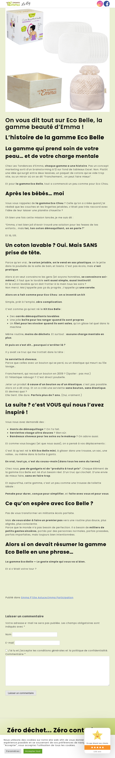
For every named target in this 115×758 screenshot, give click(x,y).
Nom (8, 634)
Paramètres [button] (12, 751)
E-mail (9, 642)
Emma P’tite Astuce (34, 597)
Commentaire (15, 654)
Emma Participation (60, 597)
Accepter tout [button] (32, 751)
